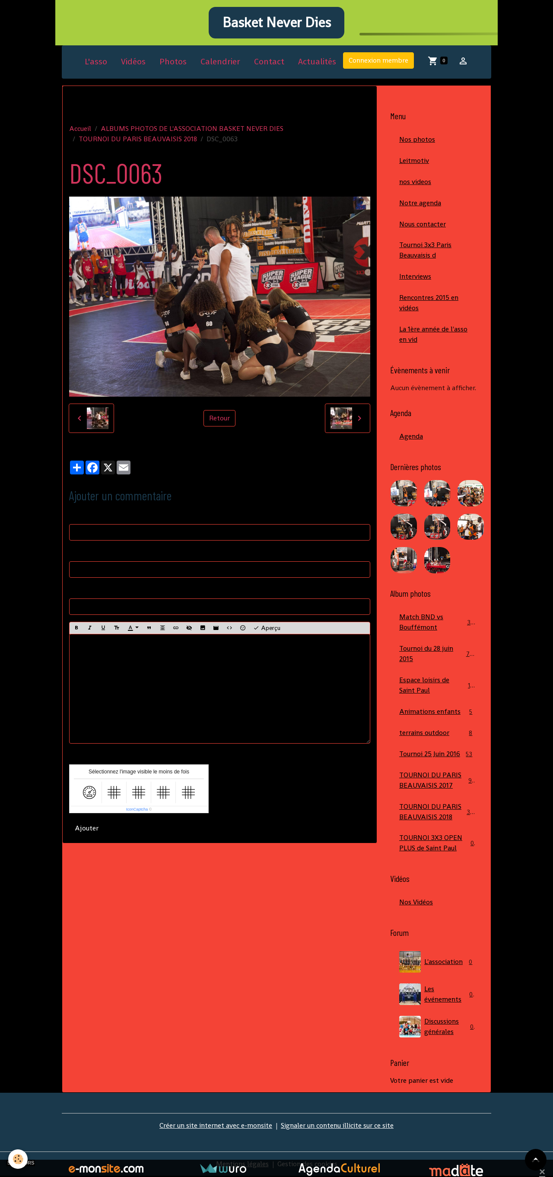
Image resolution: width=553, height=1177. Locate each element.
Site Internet (88, 589)
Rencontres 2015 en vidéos (428, 303)
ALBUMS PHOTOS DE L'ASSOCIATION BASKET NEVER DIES (192, 128)
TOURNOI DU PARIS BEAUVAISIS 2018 (138, 138)
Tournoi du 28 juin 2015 (437, 654)
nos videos (415, 181)
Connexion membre (378, 60)
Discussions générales (437, 1027)
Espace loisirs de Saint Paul (437, 685)
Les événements (437, 995)
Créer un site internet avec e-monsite (215, 1126)
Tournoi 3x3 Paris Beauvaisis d (425, 250)
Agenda (411, 436)
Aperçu (266, 628)
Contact (269, 62)
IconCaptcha (137, 810)
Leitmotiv (414, 160)
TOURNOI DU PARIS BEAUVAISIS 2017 (437, 780)
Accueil (80, 128)
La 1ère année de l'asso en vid (433, 334)
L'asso (96, 62)
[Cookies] (18, 1159)
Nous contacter (422, 224)
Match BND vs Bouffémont (437, 622)
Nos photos (417, 139)
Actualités (317, 62)
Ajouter (87, 828)
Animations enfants (437, 712)
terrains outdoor (437, 733)
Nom (76, 515)
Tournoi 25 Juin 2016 (437, 755)
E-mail (79, 552)
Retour (219, 418)
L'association (437, 962)
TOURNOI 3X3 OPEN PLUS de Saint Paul (437, 843)
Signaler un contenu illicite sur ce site (337, 1126)
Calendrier (220, 62)
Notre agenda (420, 202)
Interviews (415, 276)
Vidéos (133, 62)
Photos (173, 62)
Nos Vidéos (416, 902)
